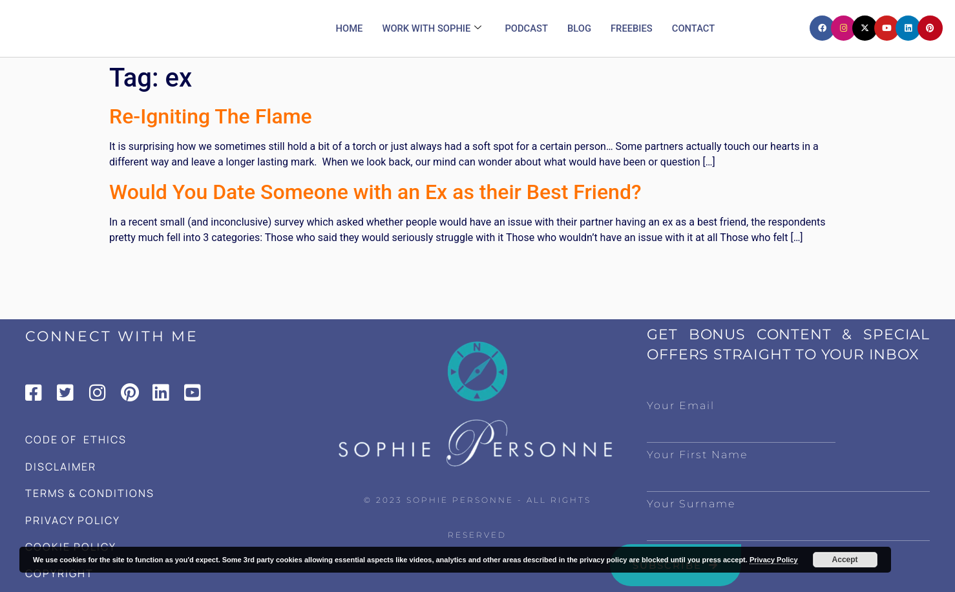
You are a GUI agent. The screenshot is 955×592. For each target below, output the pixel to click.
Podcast (527, 28)
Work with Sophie (431, 28)
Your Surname (691, 504)
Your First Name (697, 455)
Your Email (681, 405)
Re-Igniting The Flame (210, 116)
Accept (845, 559)
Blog (580, 28)
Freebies (632, 28)
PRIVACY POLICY (72, 520)
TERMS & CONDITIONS (89, 493)
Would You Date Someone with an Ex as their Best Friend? (375, 192)
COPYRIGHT (59, 573)
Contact (695, 28)
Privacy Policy (774, 560)
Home (347, 28)
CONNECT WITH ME (111, 336)
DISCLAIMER (60, 467)
